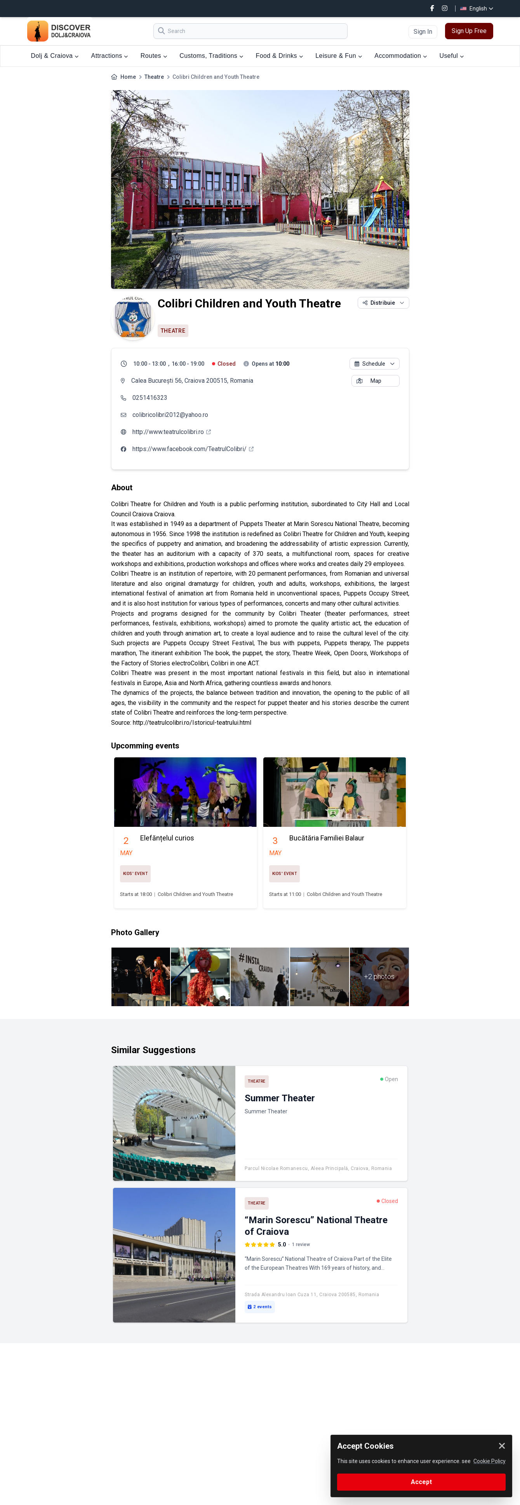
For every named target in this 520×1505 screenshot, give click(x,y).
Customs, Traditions (211, 55)
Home (128, 77)
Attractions (109, 55)
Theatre (154, 77)
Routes (154, 55)
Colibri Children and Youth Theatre (195, 894)
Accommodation (400, 55)
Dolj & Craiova (55, 55)
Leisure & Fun (338, 55)
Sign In (423, 31)
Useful (452, 55)
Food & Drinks (279, 55)
